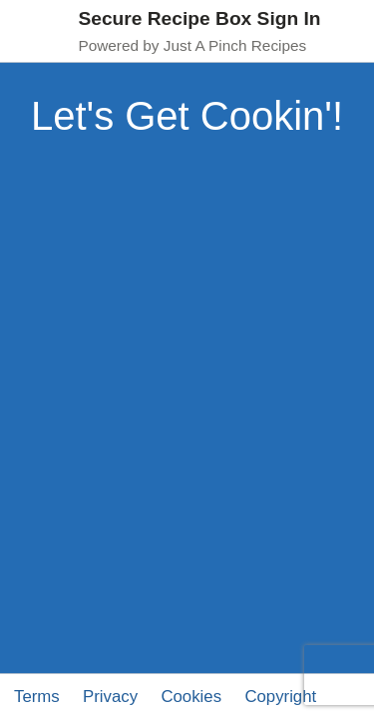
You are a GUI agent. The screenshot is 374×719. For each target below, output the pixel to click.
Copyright (280, 696)
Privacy (110, 696)
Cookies (191, 696)
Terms (37, 696)
